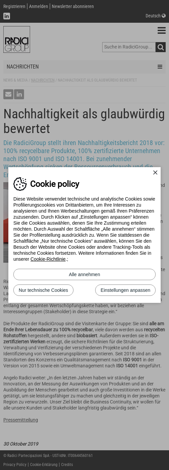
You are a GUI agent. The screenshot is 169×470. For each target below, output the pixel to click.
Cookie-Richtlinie (47, 259)
